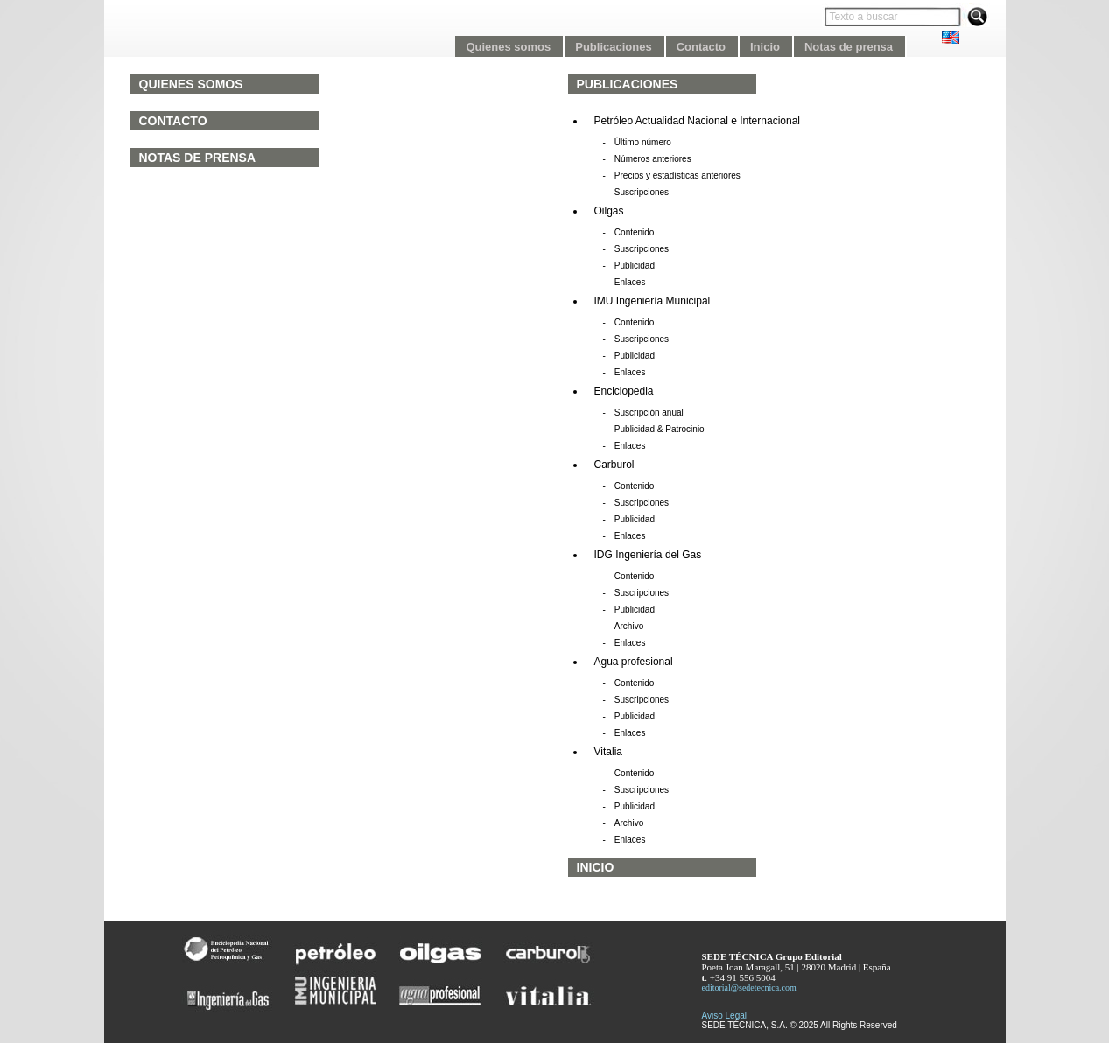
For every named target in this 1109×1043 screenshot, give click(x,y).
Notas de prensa (197, 157)
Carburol (614, 464)
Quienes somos (191, 84)
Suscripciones (641, 192)
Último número (642, 142)
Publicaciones (627, 84)
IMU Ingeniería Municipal (652, 301)
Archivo (628, 626)
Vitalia (608, 752)
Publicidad (634, 265)
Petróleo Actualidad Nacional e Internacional (697, 121)
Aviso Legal (725, 1015)
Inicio (595, 867)
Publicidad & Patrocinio (659, 429)
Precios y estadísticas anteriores (677, 175)
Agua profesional (633, 661)
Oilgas (609, 211)
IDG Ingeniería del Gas (648, 555)
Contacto (173, 121)
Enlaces (630, 282)
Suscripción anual (649, 412)
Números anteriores (652, 159)
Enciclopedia (624, 391)
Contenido (634, 232)
